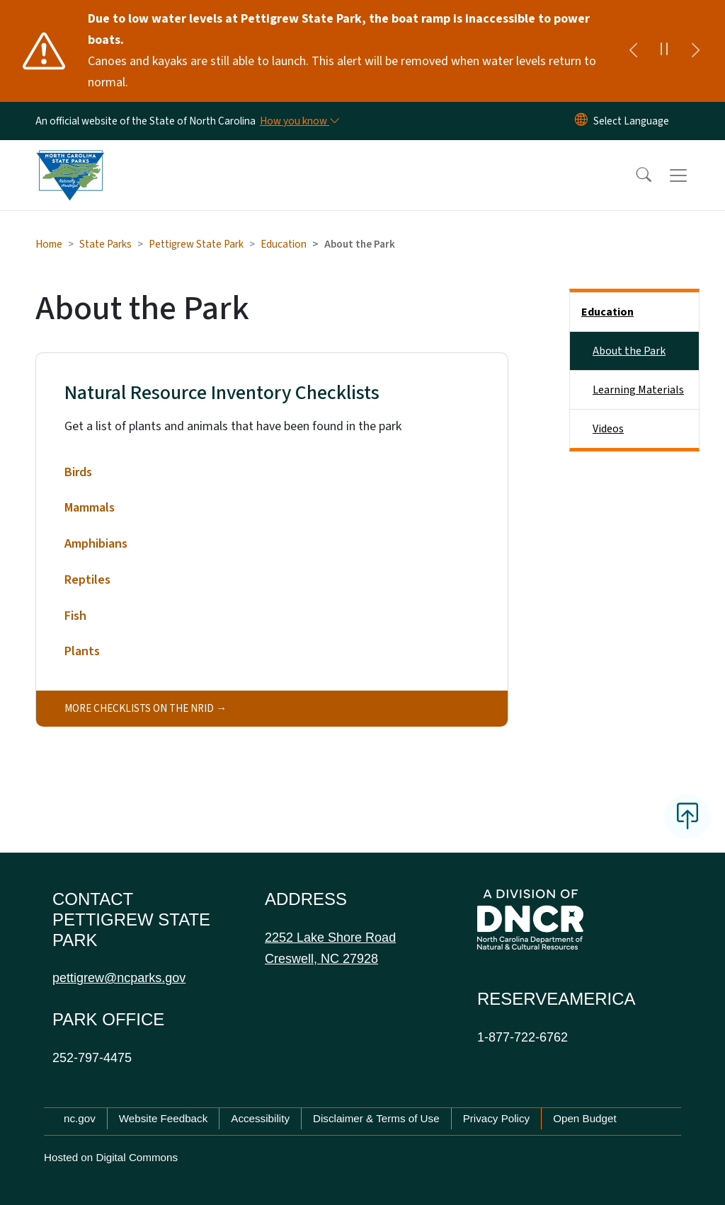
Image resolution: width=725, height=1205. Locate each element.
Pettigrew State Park (196, 244)
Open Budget (585, 1118)
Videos (608, 429)
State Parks (105, 244)
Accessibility (260, 1118)
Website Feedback (163, 1118)
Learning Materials (638, 390)
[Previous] (633, 51)
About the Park (629, 351)
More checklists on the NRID (139, 708)
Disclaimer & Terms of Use (376, 1118)
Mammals (89, 508)
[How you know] (299, 121)
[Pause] (664, 51)
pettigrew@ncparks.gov (118, 978)
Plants (82, 651)
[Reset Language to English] (581, 121)
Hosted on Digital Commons (111, 1157)
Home (48, 244)
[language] (631, 121)
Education (284, 244)
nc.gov (80, 1118)
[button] (634, 175)
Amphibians (95, 544)
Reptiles (87, 580)
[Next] (695, 51)
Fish (75, 616)
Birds (78, 472)
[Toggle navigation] (691, 175)
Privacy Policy (496, 1118)
